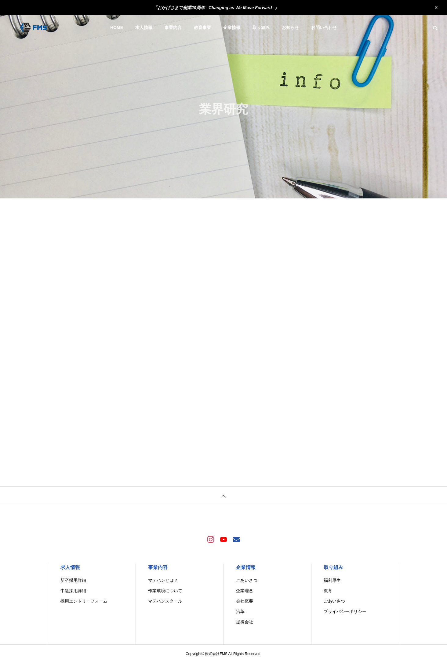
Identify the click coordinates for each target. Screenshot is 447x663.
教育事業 (202, 27)
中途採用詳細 (73, 590)
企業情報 (231, 27)
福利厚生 (332, 580)
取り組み (261, 27)
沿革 (240, 611)
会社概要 (244, 601)
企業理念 (244, 590)
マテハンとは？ (163, 580)
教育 (328, 590)
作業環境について (165, 590)
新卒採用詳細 (73, 580)
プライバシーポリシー (345, 611)
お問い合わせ (324, 27)
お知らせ (290, 27)
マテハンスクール (165, 601)
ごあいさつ (246, 580)
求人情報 (143, 27)
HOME (116, 27)
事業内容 (173, 27)
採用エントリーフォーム (83, 601)
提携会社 (244, 621)
